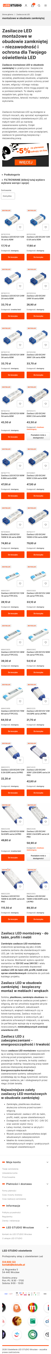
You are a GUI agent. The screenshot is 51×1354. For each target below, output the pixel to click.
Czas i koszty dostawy (12, 1195)
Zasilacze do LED (23, 14)
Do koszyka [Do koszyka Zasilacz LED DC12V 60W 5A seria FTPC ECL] (38, 672)
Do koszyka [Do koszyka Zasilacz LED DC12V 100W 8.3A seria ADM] (13, 554)
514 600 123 (9, 1261)
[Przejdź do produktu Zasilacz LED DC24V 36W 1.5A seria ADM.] (38, 337)
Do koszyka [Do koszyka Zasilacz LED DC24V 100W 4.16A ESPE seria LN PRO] (38, 919)
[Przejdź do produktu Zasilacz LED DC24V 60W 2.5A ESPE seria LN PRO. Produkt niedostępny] (38, 814)
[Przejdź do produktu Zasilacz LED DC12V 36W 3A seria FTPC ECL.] (12, 635)
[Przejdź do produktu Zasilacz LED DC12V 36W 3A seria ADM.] (12, 337)
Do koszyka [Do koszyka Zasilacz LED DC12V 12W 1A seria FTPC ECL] (13, 613)
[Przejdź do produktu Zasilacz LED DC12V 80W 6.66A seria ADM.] (12, 458)
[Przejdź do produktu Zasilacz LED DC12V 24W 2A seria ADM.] (12, 279)
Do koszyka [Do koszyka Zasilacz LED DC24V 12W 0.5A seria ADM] (38, 257)
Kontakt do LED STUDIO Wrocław (17, 1234)
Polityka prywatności (11, 1212)
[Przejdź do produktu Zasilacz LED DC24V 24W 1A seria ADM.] (38, 279)
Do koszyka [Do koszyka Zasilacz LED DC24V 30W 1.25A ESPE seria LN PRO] (38, 793)
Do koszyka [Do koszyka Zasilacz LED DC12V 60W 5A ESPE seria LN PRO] (13, 857)
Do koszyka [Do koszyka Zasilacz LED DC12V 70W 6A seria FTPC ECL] (13, 731)
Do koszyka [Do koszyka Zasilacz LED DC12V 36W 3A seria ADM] (13, 375)
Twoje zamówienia (10, 1169)
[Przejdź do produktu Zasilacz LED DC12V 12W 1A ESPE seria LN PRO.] (38, 694)
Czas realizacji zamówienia (14, 1199)
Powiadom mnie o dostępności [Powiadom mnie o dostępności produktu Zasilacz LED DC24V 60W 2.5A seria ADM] (38, 436)
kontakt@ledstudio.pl (13, 1264)
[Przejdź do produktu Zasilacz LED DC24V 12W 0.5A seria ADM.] (38, 220)
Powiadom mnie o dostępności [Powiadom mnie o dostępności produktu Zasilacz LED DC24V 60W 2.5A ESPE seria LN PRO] (38, 857)
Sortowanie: (6, 190)
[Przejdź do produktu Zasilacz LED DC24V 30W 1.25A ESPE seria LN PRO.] (38, 753)
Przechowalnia (8, 1177)
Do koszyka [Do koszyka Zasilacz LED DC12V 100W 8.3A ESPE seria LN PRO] (13, 919)
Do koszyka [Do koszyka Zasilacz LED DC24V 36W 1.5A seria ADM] (38, 375)
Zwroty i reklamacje (11, 1220)
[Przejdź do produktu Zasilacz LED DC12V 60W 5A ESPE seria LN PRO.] (12, 814)
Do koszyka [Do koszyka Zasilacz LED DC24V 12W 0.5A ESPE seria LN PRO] (13, 793)
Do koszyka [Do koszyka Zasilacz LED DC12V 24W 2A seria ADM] (13, 316)
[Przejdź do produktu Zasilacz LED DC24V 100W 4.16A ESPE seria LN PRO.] (38, 879)
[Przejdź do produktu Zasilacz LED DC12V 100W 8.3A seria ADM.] (12, 517)
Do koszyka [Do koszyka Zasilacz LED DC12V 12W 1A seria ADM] (13, 257)
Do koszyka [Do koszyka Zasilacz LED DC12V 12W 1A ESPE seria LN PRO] (38, 731)
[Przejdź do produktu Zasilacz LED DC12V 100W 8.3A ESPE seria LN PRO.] (12, 879)
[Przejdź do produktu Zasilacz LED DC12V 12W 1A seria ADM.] (12, 220)
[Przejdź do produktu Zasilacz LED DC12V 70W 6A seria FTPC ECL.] (12, 694)
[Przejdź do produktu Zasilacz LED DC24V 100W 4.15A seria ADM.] (38, 517)
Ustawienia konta (9, 1173)
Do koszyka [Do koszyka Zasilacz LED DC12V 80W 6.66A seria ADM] (13, 496)
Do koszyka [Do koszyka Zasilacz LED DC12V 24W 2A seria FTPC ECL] (38, 613)
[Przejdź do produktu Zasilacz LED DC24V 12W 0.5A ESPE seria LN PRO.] (12, 753)
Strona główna (7, 14)
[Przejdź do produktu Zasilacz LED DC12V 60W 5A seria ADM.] (12, 396)
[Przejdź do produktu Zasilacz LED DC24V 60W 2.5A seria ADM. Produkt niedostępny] (38, 396)
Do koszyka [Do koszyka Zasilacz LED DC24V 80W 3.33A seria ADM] (38, 496)
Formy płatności (9, 1190)
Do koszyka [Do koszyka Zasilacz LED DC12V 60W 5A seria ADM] (13, 437)
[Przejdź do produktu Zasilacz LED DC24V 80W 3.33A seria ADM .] (38, 458)
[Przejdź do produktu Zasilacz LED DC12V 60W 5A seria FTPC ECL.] (38, 635)
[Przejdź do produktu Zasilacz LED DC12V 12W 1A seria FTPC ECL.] (12, 576)
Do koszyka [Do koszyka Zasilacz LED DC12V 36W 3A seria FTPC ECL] (13, 672)
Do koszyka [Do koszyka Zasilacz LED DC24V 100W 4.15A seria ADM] (38, 554)
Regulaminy (7, 1216)
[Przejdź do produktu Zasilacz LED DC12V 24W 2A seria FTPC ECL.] (38, 576)
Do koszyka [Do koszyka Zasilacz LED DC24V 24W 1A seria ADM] (38, 316)
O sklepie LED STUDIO (12, 1238)
